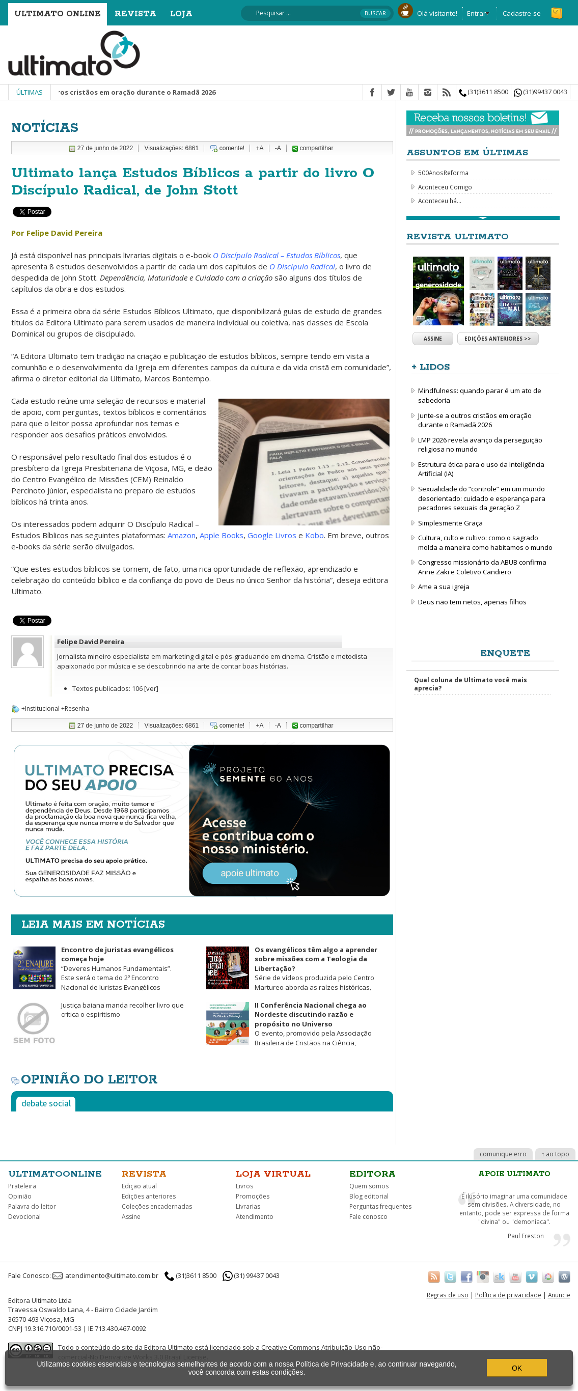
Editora (372, 1174)
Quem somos (369, 1186)
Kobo (314, 535)
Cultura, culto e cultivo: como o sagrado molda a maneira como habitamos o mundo (485, 542)
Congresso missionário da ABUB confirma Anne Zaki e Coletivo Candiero (482, 567)
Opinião (20, 1196)
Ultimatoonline (55, 1174)
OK (517, 1368)
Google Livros (271, 535)
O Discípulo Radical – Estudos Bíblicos (276, 255)
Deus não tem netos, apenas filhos (472, 601)
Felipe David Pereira (90, 641)
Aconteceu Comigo (445, 187)
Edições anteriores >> (497, 338)
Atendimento (254, 1216)
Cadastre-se (522, 13)
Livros (244, 1186)
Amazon (182, 535)
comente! (231, 148)
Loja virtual (273, 1174)
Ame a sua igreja (444, 586)
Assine (433, 338)
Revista (135, 14)
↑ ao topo (555, 1154)
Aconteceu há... (439, 201)
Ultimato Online (57, 14)
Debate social (46, 1103)
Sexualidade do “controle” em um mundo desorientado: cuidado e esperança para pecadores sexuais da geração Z (481, 498)
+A (259, 148)
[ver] (151, 688)
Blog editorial (369, 1196)
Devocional (24, 1216)
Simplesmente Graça (450, 522)
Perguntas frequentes (380, 1206)
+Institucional (40, 708)
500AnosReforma (443, 173)
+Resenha (75, 708)
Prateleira (22, 1186)
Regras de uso (448, 1295)
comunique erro (503, 1154)
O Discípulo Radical (302, 266)
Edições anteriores (149, 1196)
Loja (181, 14)
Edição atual (139, 1186)
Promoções (252, 1196)
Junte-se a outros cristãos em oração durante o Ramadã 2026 (126, 92)
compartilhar (312, 148)
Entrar (476, 13)
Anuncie (559, 1295)
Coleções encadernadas (157, 1206)
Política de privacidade (508, 1295)
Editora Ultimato (168, 1347)
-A (278, 148)
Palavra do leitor (32, 1206)
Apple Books (221, 535)
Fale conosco (368, 1216)
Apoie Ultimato (514, 1174)
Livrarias (248, 1206)
